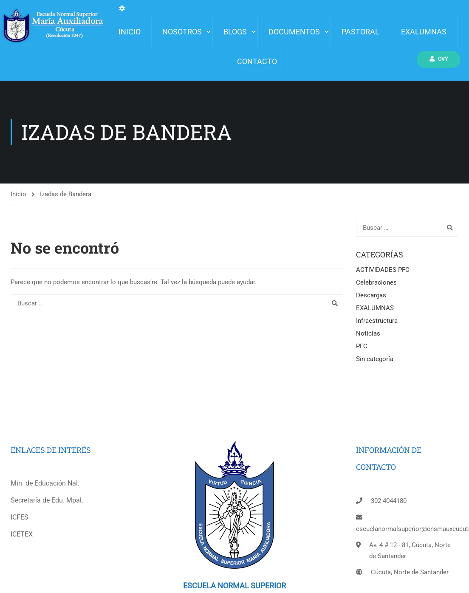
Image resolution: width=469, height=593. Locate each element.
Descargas (371, 295)
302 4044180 (389, 501)
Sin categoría (374, 359)
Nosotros (182, 31)
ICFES (19, 517)
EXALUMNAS (423, 31)
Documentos (294, 31)
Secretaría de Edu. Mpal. (47, 500)
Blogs (235, 31)
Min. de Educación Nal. (45, 483)
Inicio (18, 194)
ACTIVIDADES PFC (383, 270)
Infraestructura (377, 321)
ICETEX (22, 534)
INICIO (130, 31)
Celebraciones (376, 282)
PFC (361, 346)
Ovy (439, 59)
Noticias (368, 333)
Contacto (257, 61)
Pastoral (360, 31)
